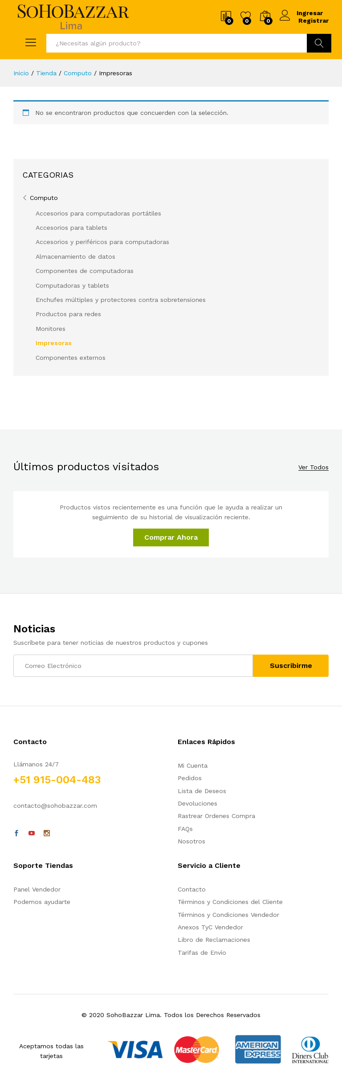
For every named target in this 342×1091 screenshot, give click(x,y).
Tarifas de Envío (202, 952)
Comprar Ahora (171, 537)
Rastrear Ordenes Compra (216, 815)
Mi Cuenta (193, 765)
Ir (319, 43)
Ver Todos (313, 467)
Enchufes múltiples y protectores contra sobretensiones (121, 299)
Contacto (192, 889)
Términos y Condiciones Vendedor (228, 914)
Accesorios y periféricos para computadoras (102, 241)
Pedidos (190, 778)
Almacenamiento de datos (75, 256)
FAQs (185, 828)
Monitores (50, 328)
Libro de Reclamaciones (214, 939)
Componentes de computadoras (85, 270)
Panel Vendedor (37, 889)
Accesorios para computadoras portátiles (98, 213)
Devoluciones (197, 803)
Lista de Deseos (202, 790)
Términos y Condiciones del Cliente (230, 901)
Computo (44, 197)
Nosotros (191, 841)
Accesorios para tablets (71, 227)
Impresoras (54, 342)
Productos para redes (68, 314)
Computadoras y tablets (72, 285)
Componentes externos (71, 357)
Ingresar (302, 13)
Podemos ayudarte (41, 901)
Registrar (313, 20)
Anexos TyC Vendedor (210, 927)
